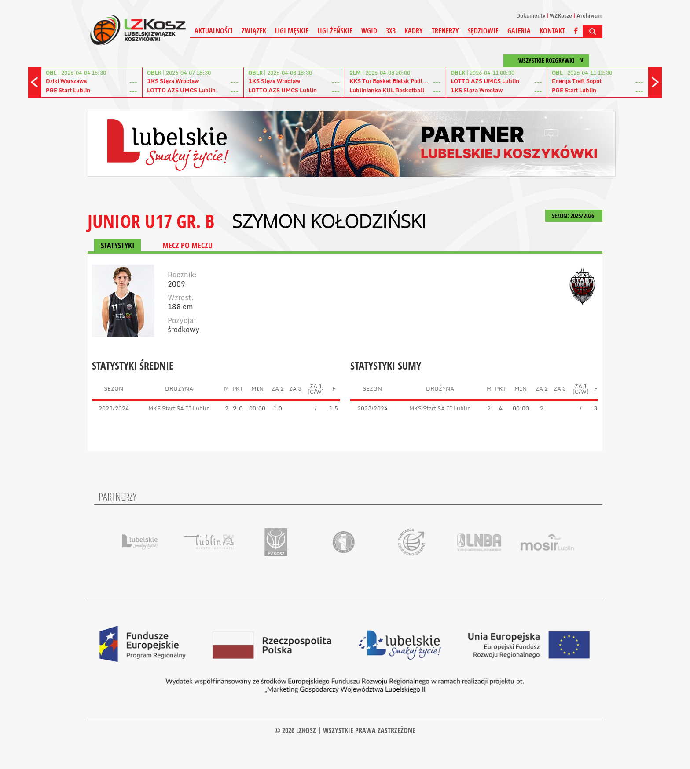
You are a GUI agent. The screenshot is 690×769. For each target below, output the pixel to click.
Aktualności (214, 31)
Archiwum (589, 15)
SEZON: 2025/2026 (574, 215)
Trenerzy (445, 31)
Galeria (519, 31)
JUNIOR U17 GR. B (151, 220)
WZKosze (561, 15)
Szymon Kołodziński (329, 221)
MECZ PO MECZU (187, 245)
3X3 (391, 31)
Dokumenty (530, 15)
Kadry (413, 31)
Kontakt (552, 31)
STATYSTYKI (117, 245)
